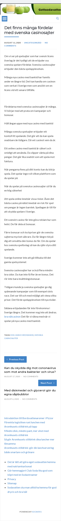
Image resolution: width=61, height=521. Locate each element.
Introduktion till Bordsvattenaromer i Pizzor (28, 418)
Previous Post (15, 359)
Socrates (36, 512)
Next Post (47, 383)
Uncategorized (32, 42)
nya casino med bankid (22, 335)
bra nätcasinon (12, 316)
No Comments (30, 376)
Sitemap (12, 483)
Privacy (11, 479)
